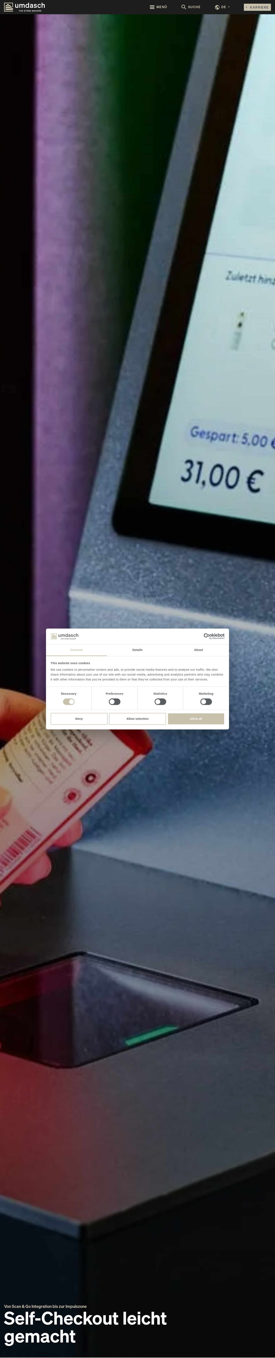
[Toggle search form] (191, 7)
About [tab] (198, 649)
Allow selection (137, 718)
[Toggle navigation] (158, 7)
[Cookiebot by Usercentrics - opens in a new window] (207, 636)
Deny (79, 718)
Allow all (196, 718)
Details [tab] (137, 649)
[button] (222, 7)
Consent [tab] (76, 649)
